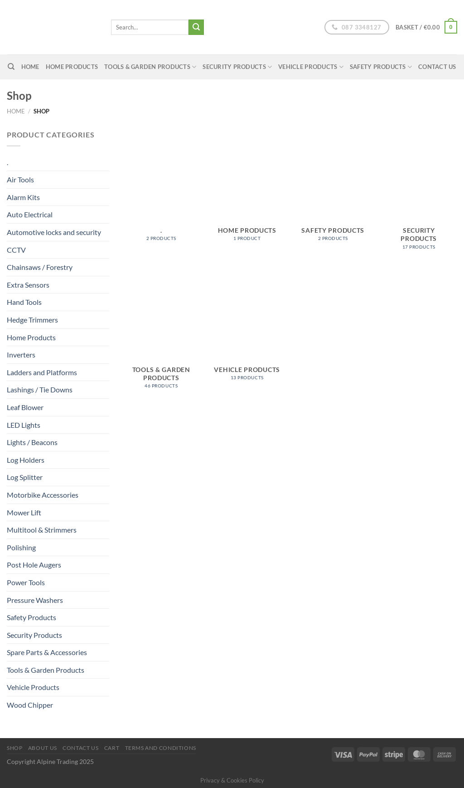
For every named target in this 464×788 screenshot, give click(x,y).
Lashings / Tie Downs (39, 389)
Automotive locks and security (54, 232)
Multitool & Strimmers (42, 529)
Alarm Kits (23, 197)
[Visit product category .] (161, 190)
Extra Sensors (28, 284)
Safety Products (381, 67)
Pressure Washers (35, 600)
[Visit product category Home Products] (246, 190)
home (30, 66)
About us (42, 747)
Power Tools (26, 582)
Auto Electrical (30, 214)
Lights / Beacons (32, 442)
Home (16, 111)
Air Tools (20, 179)
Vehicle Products (310, 67)
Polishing (21, 547)
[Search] (11, 66)
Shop (14, 747)
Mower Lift (24, 512)
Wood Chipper (30, 704)
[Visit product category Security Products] (418, 194)
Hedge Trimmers (32, 319)
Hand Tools (24, 302)
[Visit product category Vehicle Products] (246, 329)
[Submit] (196, 27)
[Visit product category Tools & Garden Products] (161, 333)
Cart (111, 747)
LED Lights (23, 425)
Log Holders (25, 459)
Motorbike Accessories (42, 494)
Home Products (72, 66)
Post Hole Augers (34, 564)
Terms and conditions (160, 747)
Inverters (21, 354)
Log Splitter (25, 477)
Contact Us (437, 66)
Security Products (237, 67)
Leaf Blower (25, 407)
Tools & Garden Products (150, 67)
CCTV (16, 249)
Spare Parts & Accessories (47, 652)
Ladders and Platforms (42, 372)
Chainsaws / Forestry (39, 267)
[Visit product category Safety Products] (333, 190)
